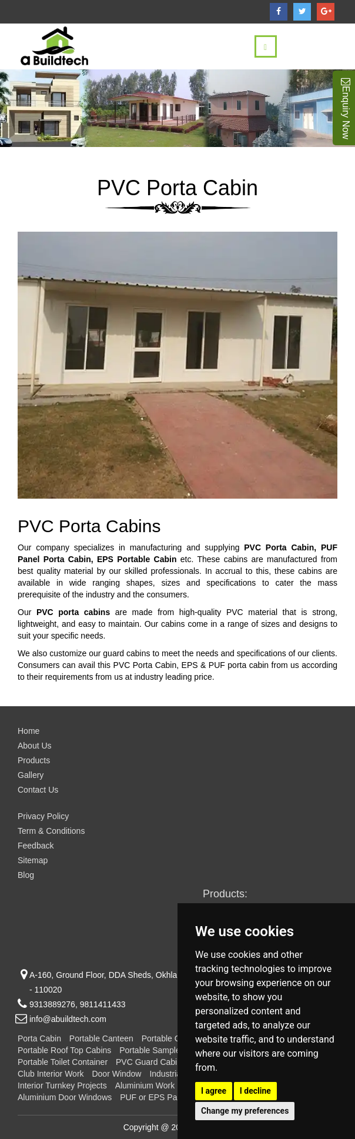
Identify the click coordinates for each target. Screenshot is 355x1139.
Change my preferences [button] (245, 1110)
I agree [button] (213, 1090)
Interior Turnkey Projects (62, 1085)
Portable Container (176, 1038)
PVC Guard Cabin (149, 1062)
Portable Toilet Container (63, 1062)
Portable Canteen (101, 1038)
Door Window (116, 1073)
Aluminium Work (145, 1085)
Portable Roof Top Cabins (64, 1050)
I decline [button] (255, 1090)
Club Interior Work (51, 1073)
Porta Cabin (39, 1038)
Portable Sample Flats (159, 1050)
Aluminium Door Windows (65, 1097)
